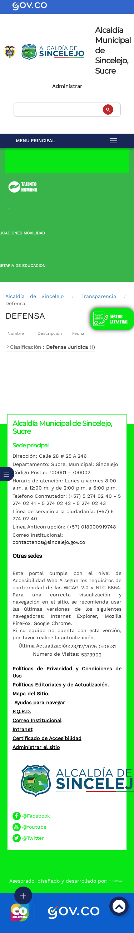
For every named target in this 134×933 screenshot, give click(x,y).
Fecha (78, 333)
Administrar (67, 86)
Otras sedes (27, 555)
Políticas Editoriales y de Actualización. (61, 685)
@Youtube (34, 827)
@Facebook (36, 816)
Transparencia (98, 296)
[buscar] (66, 109)
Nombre (16, 333)
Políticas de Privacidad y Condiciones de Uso (67, 672)
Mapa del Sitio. (31, 693)
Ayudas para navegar (39, 702)
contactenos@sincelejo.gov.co (49, 542)
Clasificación (23, 347)
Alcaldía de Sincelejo (34, 296)
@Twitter (33, 838)
